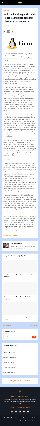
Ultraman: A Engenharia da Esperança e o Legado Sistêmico (18, 317)
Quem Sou (10, 420)
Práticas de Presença (8, 370)
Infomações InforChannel (10, 235)
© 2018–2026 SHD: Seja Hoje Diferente (12, 418)
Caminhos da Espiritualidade (9, 357)
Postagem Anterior (7, 325)
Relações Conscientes (8, 365)
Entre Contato (20, 423)
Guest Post (34, 420)
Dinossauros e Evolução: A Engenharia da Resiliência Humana (19, 296)
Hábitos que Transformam (9, 367)
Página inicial (6, 10)
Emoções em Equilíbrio (8, 362)
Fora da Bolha (6, 350)
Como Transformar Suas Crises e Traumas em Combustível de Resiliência (19, 275)
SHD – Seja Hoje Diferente (23, 380)
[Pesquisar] (18, 337)
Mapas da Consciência (8, 355)
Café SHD (27, 420)
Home (4, 420)
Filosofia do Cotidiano (8, 360)
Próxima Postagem (33, 325)
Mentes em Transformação (9, 352)
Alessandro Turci (16, 243)
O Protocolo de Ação (19, 420)
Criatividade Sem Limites (9, 372)
